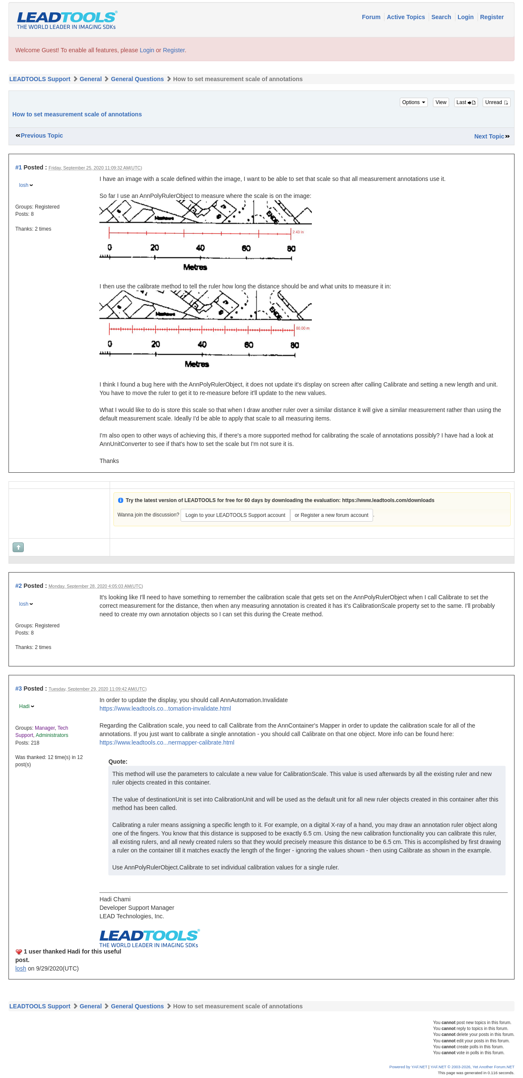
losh (23, 185)
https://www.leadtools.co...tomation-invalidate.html (165, 708)
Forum (372, 17)
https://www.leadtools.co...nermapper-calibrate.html (166, 742)
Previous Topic (42, 135)
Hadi (24, 706)
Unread (496, 102)
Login (466, 17)
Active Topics (407, 17)
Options (414, 102)
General (90, 79)
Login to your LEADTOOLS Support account (235, 515)
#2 (18, 585)
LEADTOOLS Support (40, 79)
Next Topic (489, 136)
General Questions (137, 79)
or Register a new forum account (331, 515)
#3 (18, 688)
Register (492, 17)
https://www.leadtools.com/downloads (388, 500)
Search (442, 17)
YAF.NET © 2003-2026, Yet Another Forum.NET (472, 1067)
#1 (18, 167)
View (441, 102)
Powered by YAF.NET (408, 1067)
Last (466, 102)
